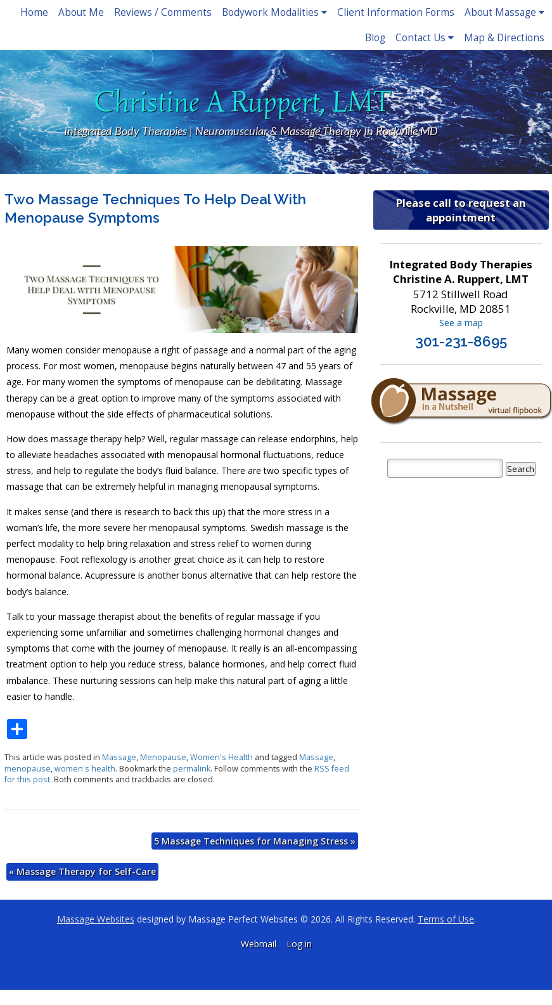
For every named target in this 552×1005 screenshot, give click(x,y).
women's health (85, 768)
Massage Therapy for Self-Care (82, 871)
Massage (119, 757)
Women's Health (221, 757)
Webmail (258, 944)
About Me (81, 12)
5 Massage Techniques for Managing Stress (255, 841)
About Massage (504, 12)
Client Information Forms (395, 12)
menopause (27, 768)
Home (34, 12)
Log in (299, 944)
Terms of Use (446, 919)
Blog (375, 37)
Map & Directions (504, 37)
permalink (191, 768)
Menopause (163, 757)
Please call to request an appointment (461, 210)
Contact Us (424, 37)
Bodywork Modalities (274, 12)
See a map (461, 323)
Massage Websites (95, 919)
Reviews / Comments (163, 12)
